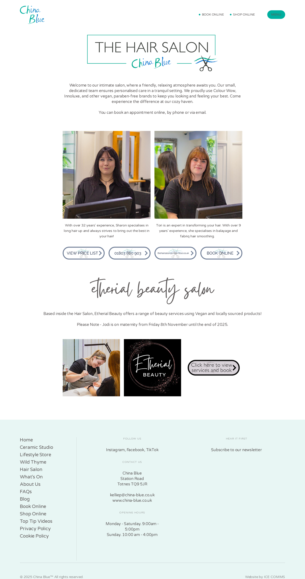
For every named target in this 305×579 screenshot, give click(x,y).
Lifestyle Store (35, 455)
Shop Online (33, 514)
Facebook (135, 450)
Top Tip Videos (36, 521)
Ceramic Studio (36, 447)
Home (26, 440)
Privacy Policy (35, 529)
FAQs (26, 492)
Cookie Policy (34, 536)
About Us (30, 484)
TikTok (152, 450)
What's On (31, 477)
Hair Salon (31, 469)
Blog (25, 499)
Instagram (115, 450)
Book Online (33, 506)
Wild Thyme (33, 462)
